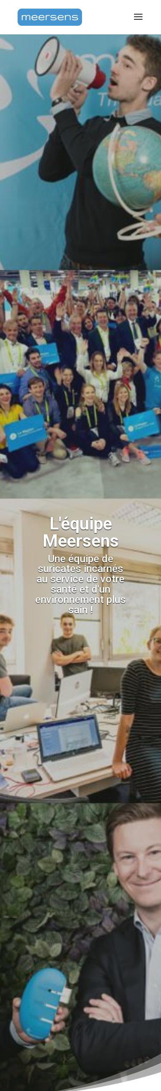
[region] (80, 1012)
